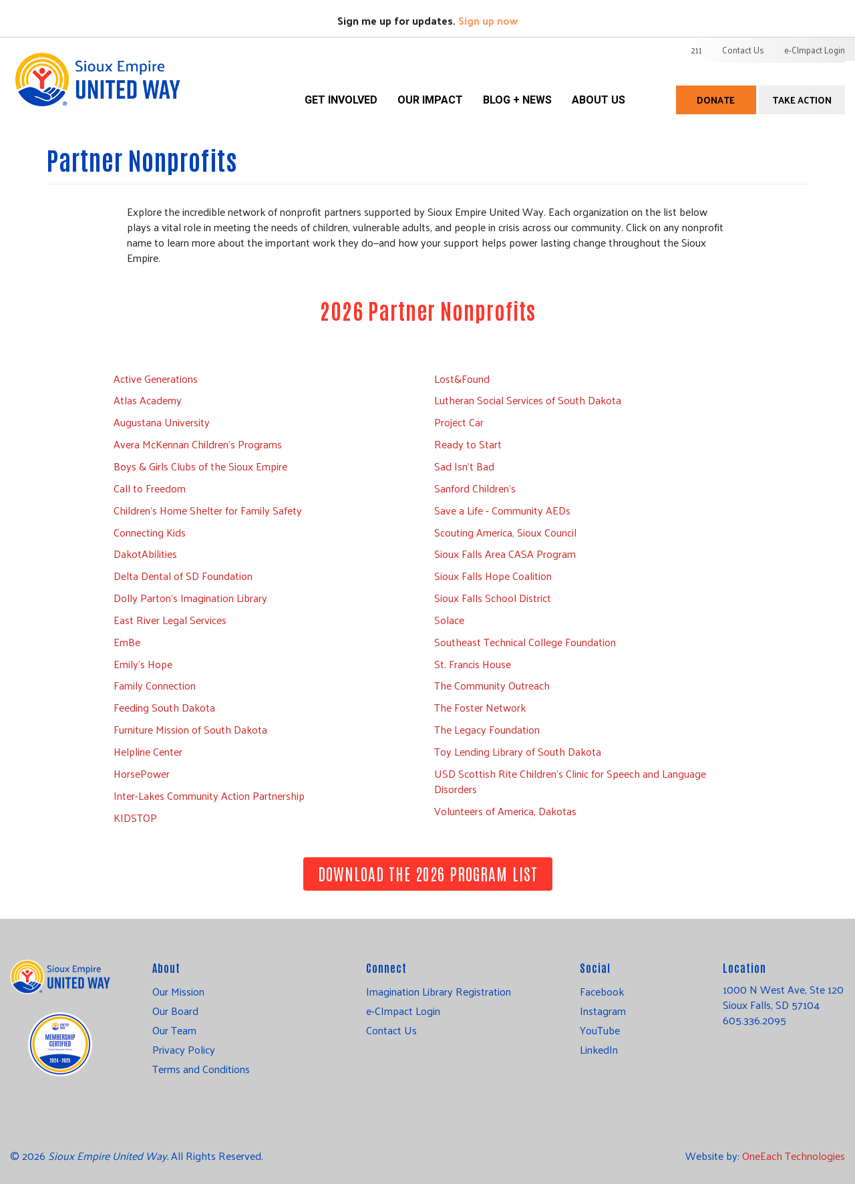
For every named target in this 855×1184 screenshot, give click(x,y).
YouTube (600, 1030)
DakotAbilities (145, 553)
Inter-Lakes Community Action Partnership (209, 795)
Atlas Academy (148, 400)
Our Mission (178, 991)
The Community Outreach (492, 685)
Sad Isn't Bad (464, 466)
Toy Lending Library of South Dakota (517, 751)
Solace (449, 619)
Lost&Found (462, 378)
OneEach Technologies (793, 1155)
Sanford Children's (475, 488)
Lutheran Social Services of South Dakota (527, 400)
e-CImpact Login (814, 49)
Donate (716, 100)
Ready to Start (468, 444)
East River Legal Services (170, 619)
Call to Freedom (150, 488)
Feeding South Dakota (164, 707)
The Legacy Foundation (487, 729)
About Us (598, 100)
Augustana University (162, 422)
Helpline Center (148, 751)
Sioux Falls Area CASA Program (505, 553)
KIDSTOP (135, 817)
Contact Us (743, 49)
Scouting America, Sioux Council (505, 532)
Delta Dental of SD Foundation (183, 575)
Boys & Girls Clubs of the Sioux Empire (200, 466)
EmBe (127, 641)
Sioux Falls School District (492, 597)
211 (696, 49)
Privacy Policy (183, 1049)
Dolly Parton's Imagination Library (190, 597)
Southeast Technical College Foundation (525, 641)
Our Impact (430, 100)
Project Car (459, 422)
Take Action (802, 100)
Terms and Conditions (201, 1069)
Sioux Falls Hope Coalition (493, 575)
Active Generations (156, 378)
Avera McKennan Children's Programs (198, 444)
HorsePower (142, 773)
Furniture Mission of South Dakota (190, 729)
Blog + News (517, 100)
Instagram (603, 1011)
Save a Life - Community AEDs (502, 510)
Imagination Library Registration (438, 991)
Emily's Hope (143, 664)
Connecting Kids (150, 532)
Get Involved (341, 100)
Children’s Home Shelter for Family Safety (208, 510)
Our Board (175, 1011)
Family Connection (155, 685)
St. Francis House (472, 664)
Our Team (174, 1030)
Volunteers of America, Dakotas (505, 811)
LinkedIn (599, 1049)
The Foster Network (480, 707)
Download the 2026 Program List (428, 873)
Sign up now (488, 20)
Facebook (602, 991)
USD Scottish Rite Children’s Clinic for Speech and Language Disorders (570, 781)
